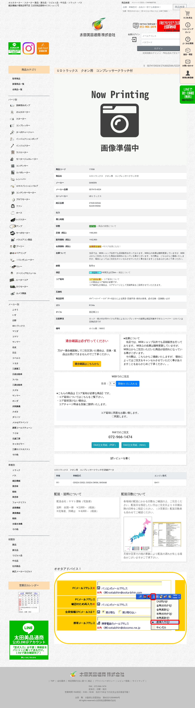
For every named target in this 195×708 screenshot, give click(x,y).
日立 (14, 353)
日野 (14, 320)
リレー (16, 267)
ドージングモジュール (23, 273)
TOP (52, 681)
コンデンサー (19, 166)
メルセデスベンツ (20, 422)
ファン (16, 206)
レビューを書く (120, 458)
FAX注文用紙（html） (135, 445)
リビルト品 (17, 555)
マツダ (15, 331)
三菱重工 (16, 369)
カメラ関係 (18, 293)
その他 (15, 454)
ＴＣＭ (15, 433)
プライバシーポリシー (105, 681)
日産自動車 (17, 374)
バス (14, 475)
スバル (15, 379)
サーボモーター (20, 233)
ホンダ (15, 401)
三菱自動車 (17, 385)
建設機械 (16, 481)
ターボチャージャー (22, 132)
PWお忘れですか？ (171, 53)
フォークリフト (19, 502)
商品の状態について (107, 226)
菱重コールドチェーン (22, 428)
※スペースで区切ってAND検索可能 (144, 2)
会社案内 (61, 681)
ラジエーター (19, 152)
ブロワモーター (20, 199)
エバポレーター (20, 173)
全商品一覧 (17, 89)
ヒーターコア (19, 280)
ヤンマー (16, 342)
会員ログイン (134, 34)
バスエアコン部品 (21, 240)
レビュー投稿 (123, 681)
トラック (16, 470)
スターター (18, 119)
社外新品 (16, 566)
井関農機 (16, 406)
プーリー (17, 246)
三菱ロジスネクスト (21, 449)
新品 (14, 545)
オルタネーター (20, 112)
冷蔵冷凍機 (17, 524)
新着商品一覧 (18, 84)
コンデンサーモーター (23, 193)
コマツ (15, 336)
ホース (16, 213)
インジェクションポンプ (24, 139)
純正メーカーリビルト (22, 571)
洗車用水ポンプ (20, 105)
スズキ (15, 390)
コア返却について (111, 279)
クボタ (15, 412)
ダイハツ (16, 417)
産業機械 (16, 508)
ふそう (15, 310)
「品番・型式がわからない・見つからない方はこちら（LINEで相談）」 (146, 11)
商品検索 (125, 3)
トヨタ (15, 363)
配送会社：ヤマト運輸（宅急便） (75, 501)
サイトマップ (138, 681)
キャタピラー (18, 444)
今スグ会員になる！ (112, 246)
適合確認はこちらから (87, 363)
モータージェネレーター (24, 159)
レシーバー (18, 179)
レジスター (18, 220)
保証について (124, 272)
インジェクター (20, 146)
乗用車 (15, 486)
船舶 (14, 492)
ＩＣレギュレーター (22, 260)
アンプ (16, 226)
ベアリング (18, 253)
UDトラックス (18, 326)
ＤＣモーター (19, 287)
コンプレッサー (20, 126)
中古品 (15, 561)
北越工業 (16, 438)
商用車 (15, 497)
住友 (14, 347)
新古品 (15, 550)
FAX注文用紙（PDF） (105, 445)
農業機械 (16, 513)
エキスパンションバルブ (24, 186)
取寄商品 (16, 79)
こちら (84, 397)
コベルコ (16, 358)
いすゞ (15, 315)
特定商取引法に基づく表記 (80, 681)
